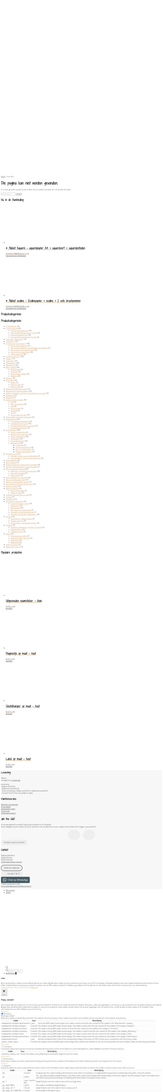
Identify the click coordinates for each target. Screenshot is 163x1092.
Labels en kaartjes (12, 433)
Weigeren (34, 932)
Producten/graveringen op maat (17, 440)
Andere (13, 327)
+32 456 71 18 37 (12, 818)
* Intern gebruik (11, 273)
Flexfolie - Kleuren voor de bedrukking (24, 401)
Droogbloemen (11, 364)
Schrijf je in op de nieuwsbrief (14, 787)
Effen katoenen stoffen (19, 481)
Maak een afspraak (11, 812)
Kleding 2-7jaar (16, 332)
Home (3, 121)
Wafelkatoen (15, 487)
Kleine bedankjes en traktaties (16, 422)
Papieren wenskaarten (23, 396)
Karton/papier (16, 353)
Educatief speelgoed (18, 418)
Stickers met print (17, 466)
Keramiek (14, 355)
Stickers (9, 461)
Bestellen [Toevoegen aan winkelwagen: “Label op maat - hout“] (9, 711)
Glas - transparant (17, 349)
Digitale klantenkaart (8, 758)
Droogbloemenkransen (19, 373)
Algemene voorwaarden (9, 749)
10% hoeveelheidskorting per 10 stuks (24, 277)
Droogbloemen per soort (19, 368)
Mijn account (10, 835)
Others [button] (3, 1065)
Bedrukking (10, 325)
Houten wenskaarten (23, 392)
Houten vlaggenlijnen (18, 377)
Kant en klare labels (17, 435)
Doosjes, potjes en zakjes (14, 345)
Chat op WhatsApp (18, 824)
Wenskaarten (15, 388)
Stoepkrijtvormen (17, 476)
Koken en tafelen (12, 431)
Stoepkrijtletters (16, 474)
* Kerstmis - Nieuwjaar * (14, 284)
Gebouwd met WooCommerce (20, 831)
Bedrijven (9, 323)
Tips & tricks (5, 756)
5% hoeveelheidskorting (19, 280)
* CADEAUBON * (11, 271)
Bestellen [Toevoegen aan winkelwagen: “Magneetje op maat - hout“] (9, 606)
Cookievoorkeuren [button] (7, 932)
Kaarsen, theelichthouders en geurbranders (21, 412)
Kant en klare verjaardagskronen (22, 295)
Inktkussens (15, 450)
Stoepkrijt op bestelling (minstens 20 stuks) (26, 472)
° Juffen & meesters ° (13, 301)
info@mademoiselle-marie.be (11, 807)
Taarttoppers (15, 383)
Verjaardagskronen (17, 386)
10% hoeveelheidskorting (19, 275)
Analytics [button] (4, 1008)
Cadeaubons (10, 340)
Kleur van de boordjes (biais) (16, 424)
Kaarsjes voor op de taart (19, 379)
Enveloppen (19, 390)
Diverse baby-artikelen (19, 319)
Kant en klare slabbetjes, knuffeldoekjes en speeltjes (29, 293)
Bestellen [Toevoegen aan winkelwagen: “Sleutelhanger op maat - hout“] (9, 659)
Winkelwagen (11, 918)
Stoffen (8, 479)
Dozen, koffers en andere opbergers (18, 362)
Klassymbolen (16, 420)
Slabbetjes (14, 321)
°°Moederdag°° (11, 308)
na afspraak (16, 725)
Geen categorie (11, 407)
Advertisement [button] (6, 1058)
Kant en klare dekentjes (19, 290)
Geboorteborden (11, 405)
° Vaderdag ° (10, 306)
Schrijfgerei (10, 444)
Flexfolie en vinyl (12, 399)
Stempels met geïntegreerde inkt (22, 457)
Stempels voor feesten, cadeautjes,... (24, 459)
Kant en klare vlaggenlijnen (20, 297)
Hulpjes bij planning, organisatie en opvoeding (22, 409)
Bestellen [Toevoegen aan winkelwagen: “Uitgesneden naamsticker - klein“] (9, 553)
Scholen (8, 442)
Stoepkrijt (9, 470)
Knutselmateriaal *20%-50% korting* (19, 429)
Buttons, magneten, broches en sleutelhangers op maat (26, 338)
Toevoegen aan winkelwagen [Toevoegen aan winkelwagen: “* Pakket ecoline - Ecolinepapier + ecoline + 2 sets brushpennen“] (16, 253)
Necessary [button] (5, 956)
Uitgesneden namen (13, 492)
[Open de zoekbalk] (7, 913)
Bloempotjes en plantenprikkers (17, 336)
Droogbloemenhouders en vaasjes (23, 370)
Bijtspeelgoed (15, 314)
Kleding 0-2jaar (16, 329)
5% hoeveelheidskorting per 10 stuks (24, 282)
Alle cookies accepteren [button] (23, 932)
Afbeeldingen (10, 310)
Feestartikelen (11, 375)
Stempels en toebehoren (14, 446)
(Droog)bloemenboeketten (20, 366)
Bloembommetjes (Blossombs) (17, 334)
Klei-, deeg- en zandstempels (21, 455)
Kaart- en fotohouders (23, 394)
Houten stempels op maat (20, 448)
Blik (12, 347)
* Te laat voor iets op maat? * (16, 288)
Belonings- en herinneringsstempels (24, 416)
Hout (12, 351)
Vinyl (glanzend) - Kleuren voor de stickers (26, 403)
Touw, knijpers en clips (19, 360)
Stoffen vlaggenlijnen (18, 381)
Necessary (7, 958)
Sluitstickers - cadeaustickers (21, 463)
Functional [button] (5, 989)
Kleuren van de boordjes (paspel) (17, 427)
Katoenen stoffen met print (20, 483)
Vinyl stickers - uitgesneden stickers (24, 468)
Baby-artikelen (11, 312)
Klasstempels (15, 453)
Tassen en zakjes (12, 489)
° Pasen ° (9, 303)
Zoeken (18, 139)
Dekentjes (14, 316)
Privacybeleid (5, 751)
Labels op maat (16, 437)
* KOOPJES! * (10, 286)
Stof (12, 357)
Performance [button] (5, 1001)
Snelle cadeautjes (17, 299)
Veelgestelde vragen (8, 754)
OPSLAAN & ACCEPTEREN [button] (9, 1077)
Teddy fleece (15, 485)
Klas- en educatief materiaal (16, 414)
